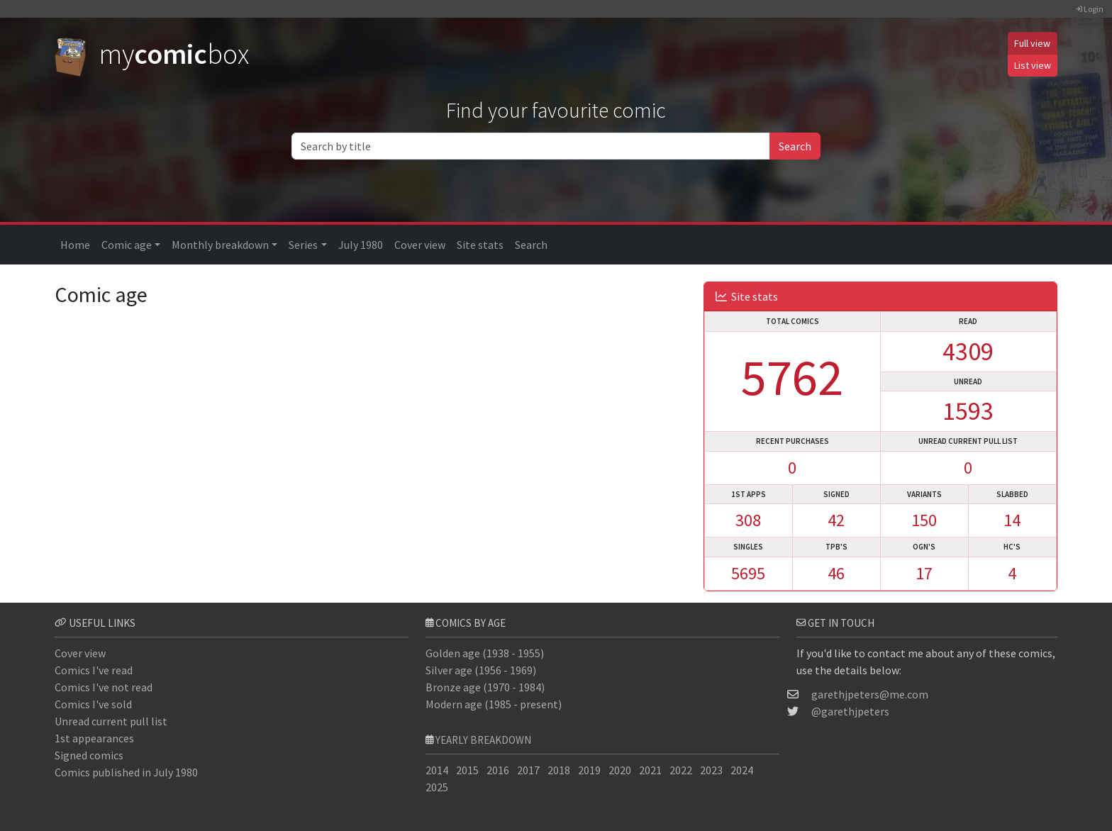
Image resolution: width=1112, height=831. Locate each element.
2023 (711, 770)
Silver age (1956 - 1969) (481, 670)
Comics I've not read (103, 687)
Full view (1032, 43)
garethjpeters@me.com (869, 694)
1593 (968, 411)
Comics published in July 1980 (126, 772)
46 (836, 573)
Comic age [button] (126, 245)
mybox (152, 54)
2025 (437, 787)
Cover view (419, 245)
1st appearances (94, 738)
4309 (968, 351)
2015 (467, 770)
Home (75, 245)
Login (1089, 9)
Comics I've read (94, 670)
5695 (748, 573)
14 (1012, 520)
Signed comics (89, 755)
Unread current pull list (111, 721)
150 (924, 520)
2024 (741, 770)
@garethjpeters (850, 711)
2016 (497, 770)
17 (924, 573)
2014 (437, 770)
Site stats (480, 245)
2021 (650, 770)
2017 (528, 770)
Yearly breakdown (483, 740)
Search (795, 146)
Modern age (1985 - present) (494, 704)
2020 (619, 770)
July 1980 (360, 245)
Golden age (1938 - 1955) (485, 653)
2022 (680, 770)
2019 (589, 770)
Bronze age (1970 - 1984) (485, 687)
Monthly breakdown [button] (220, 245)
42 (836, 520)
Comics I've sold (93, 704)
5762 (792, 377)
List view (1032, 65)
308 (748, 520)
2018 (558, 770)
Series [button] (303, 245)
